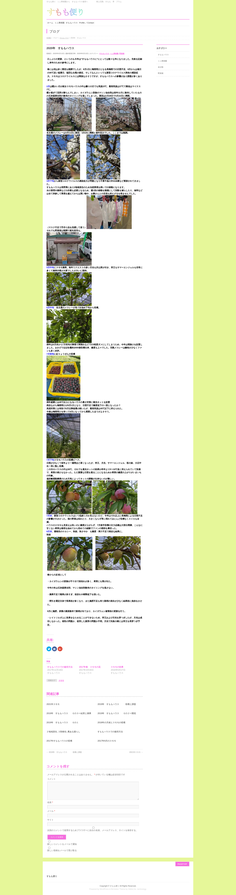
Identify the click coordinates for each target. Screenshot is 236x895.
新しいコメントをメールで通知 (62, 847)
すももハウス (104, 53)
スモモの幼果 (117, 667)
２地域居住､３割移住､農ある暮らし (63, 731)
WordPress (104, 889)
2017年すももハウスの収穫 (59, 741)
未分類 (160, 67)
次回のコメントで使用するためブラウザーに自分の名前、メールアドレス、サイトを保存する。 (92, 834)
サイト (50, 823)
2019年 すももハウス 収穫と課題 (117, 704)
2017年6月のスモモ (107, 741)
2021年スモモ (53, 704)
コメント (51, 779)
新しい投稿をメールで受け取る (62, 854)
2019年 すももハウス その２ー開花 (117, 713)
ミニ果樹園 (114, 53)
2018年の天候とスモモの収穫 (111, 722)
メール (51, 814)
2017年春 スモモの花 (90, 667)
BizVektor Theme (118, 889)
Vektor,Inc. (132, 889)
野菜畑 (121, 53)
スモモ (61, 680)
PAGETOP (182, 864)
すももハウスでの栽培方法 (60, 667)
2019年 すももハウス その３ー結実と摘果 (69, 713)
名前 (50, 806)
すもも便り (114, 886)
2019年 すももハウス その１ (63, 722)
